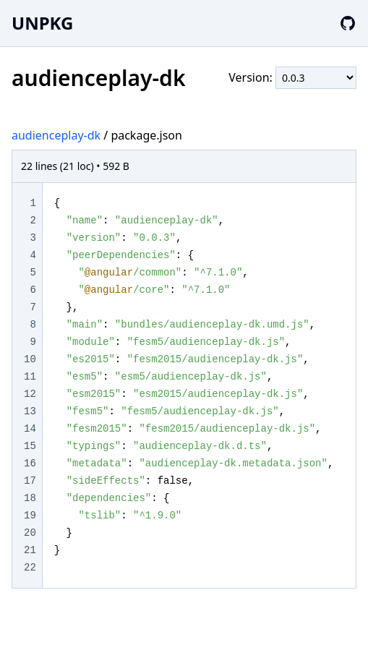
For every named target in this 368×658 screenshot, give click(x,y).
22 (30, 567)
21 (30, 550)
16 (30, 463)
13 (30, 411)
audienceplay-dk (56, 135)
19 (30, 515)
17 (30, 481)
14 (30, 429)
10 (30, 359)
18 (30, 498)
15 (30, 446)
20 (30, 533)
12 (30, 394)
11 (30, 377)
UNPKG (42, 23)
